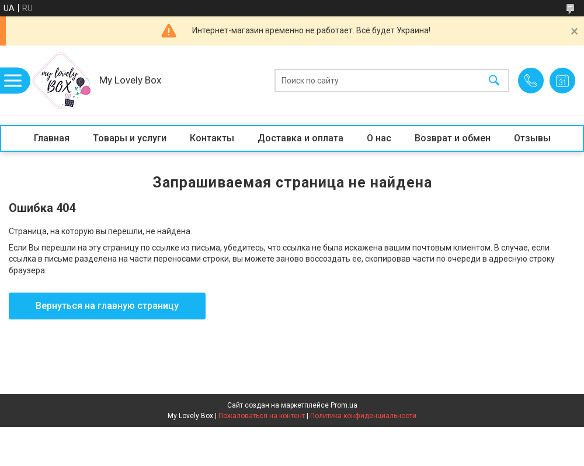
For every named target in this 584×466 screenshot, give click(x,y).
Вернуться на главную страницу (107, 305)
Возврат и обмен (453, 138)
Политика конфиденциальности (363, 416)
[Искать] (494, 81)
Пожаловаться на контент (261, 416)
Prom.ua (344, 405)
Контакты (212, 138)
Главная (51, 138)
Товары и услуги (129, 138)
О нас (379, 138)
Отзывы (532, 138)
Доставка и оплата (300, 138)
